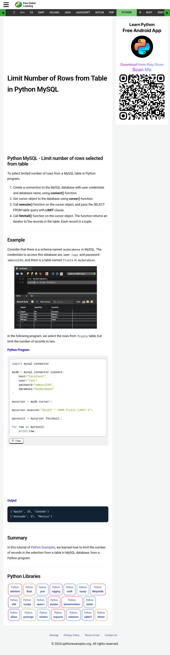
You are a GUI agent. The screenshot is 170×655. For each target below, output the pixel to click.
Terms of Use (92, 635)
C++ (22, 12)
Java (67, 12)
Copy (18, 440)
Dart (41, 12)
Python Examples (43, 548)
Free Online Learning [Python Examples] (29, 5)
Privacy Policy (72, 635)
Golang (54, 12)
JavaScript (83, 12)
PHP (111, 12)
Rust (149, 12)
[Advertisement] (57, 46)
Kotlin (99, 12)
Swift (161, 12)
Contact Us (111, 635)
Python (127, 12)
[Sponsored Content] (142, 79)
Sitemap (54, 635)
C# (31, 12)
